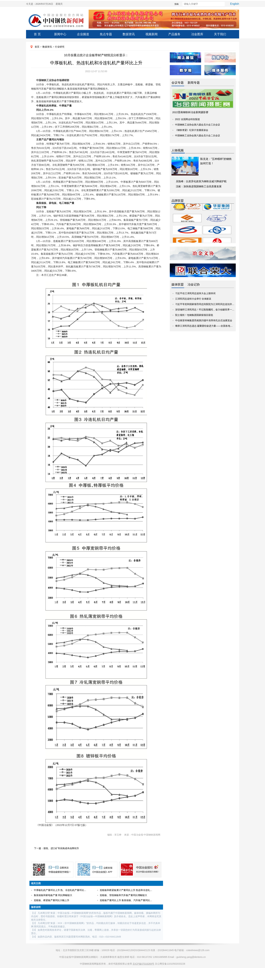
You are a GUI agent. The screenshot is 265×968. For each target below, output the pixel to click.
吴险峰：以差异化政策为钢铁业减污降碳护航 (201, 181)
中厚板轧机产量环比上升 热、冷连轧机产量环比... (60, 890)
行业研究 (59, 46)
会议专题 (177, 82)
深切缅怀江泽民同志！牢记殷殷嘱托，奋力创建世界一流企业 (207, 309)
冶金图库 (197, 34)
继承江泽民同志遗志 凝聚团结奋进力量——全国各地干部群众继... (209, 325)
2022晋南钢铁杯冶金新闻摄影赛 (190, 112)
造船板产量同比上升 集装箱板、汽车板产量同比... (126, 900)
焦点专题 (106, 34)
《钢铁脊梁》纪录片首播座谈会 (191, 130)
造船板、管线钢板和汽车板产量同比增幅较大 (123, 895)
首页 (37, 46)
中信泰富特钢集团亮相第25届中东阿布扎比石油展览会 (203, 320)
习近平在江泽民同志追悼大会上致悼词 (195, 293)
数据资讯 (129, 34)
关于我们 (220, 34)
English (234, 3)
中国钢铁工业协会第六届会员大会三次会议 (197, 124)
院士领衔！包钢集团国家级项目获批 (194, 315)
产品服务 (174, 34)
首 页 (37, 34)
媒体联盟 (177, 284)
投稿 (171, 4)
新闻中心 (60, 34)
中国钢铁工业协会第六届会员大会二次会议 (197, 135)
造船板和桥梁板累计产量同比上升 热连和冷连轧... (126, 890)
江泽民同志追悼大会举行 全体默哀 (193, 298)
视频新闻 (151, 34)
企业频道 (83, 34)
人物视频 (177, 150)
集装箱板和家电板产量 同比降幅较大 (53, 895)
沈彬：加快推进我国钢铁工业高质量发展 (199, 186)
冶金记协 (194, 284)
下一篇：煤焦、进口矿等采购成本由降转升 (56, 848)
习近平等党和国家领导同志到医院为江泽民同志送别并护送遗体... (209, 304)
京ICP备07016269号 (143, 963)
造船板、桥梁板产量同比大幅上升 (51, 900)
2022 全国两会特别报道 (187, 119)
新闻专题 (194, 82)
